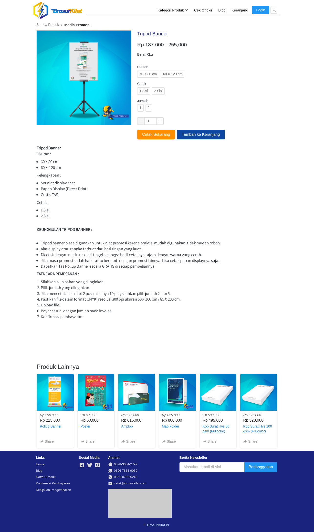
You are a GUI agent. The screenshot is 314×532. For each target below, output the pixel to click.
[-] (82, 465)
